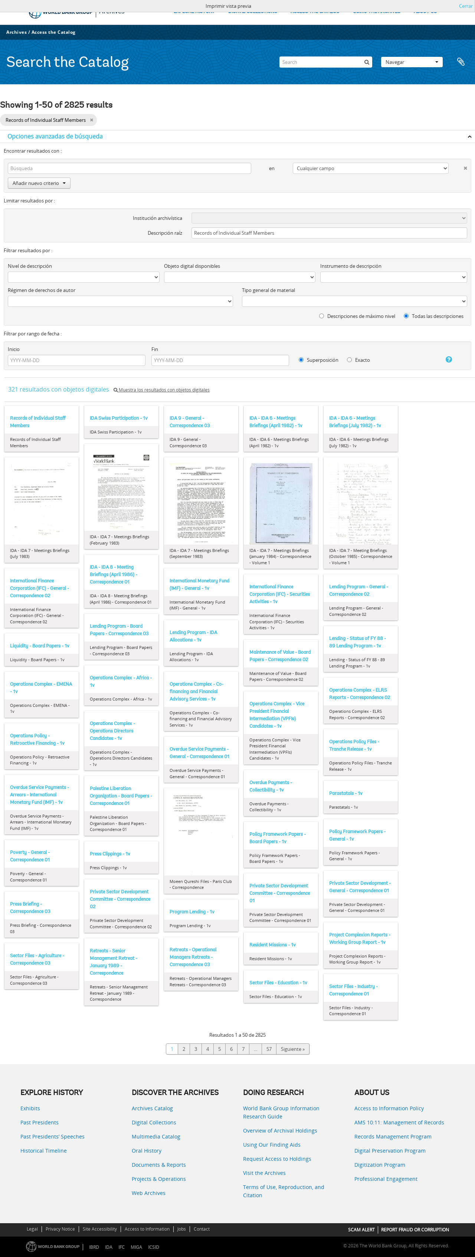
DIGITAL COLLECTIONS (252, 11)
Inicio (14, 349)
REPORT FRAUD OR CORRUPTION (415, 1230)
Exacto (358, 360)
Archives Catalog (152, 1108)
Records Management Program (393, 1136)
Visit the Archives (264, 1172)
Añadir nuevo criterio (39, 183)
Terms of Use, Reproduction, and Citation (283, 1191)
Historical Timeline (43, 1150)
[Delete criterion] (458, 166)
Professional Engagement (385, 1178)
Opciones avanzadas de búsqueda (55, 136)
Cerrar (466, 6)
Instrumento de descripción (350, 266)
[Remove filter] (91, 120)
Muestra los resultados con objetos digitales (162, 390)
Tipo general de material (268, 290)
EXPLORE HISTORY (194, 11)
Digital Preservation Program (390, 1150)
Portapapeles (461, 62)
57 (269, 1049)
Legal (32, 1229)
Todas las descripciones (433, 316)
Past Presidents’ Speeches (52, 1136)
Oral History (146, 1150)
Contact (202, 1229)
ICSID (153, 1247)
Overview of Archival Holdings (280, 1130)
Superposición (318, 360)
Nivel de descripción (30, 266)
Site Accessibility (100, 1229)
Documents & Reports (159, 1164)
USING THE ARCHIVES (376, 11)
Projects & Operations (159, 1178)
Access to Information (147, 1229)
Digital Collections (154, 1122)
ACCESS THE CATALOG (315, 11)
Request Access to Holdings (277, 1158)
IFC (121, 1247)
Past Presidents (39, 1122)
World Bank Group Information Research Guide (281, 1112)
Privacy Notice (60, 1229)
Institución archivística (157, 218)
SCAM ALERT (361, 1230)
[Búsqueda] (366, 62)
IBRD (94, 1247)
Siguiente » (293, 1049)
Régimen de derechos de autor (41, 290)
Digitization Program (379, 1164)
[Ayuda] (443, 359)
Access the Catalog (54, 32)
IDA (108, 1247)
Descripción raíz (165, 233)
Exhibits (30, 1108)
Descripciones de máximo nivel (357, 316)
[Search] (325, 62)
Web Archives (149, 1192)
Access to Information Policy (389, 1108)
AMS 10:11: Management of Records (399, 1122)
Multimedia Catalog (156, 1136)
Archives (16, 32)
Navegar (412, 62)
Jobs (181, 1229)
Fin (154, 349)
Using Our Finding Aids (272, 1144)
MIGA (136, 1247)
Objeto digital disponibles (192, 266)
